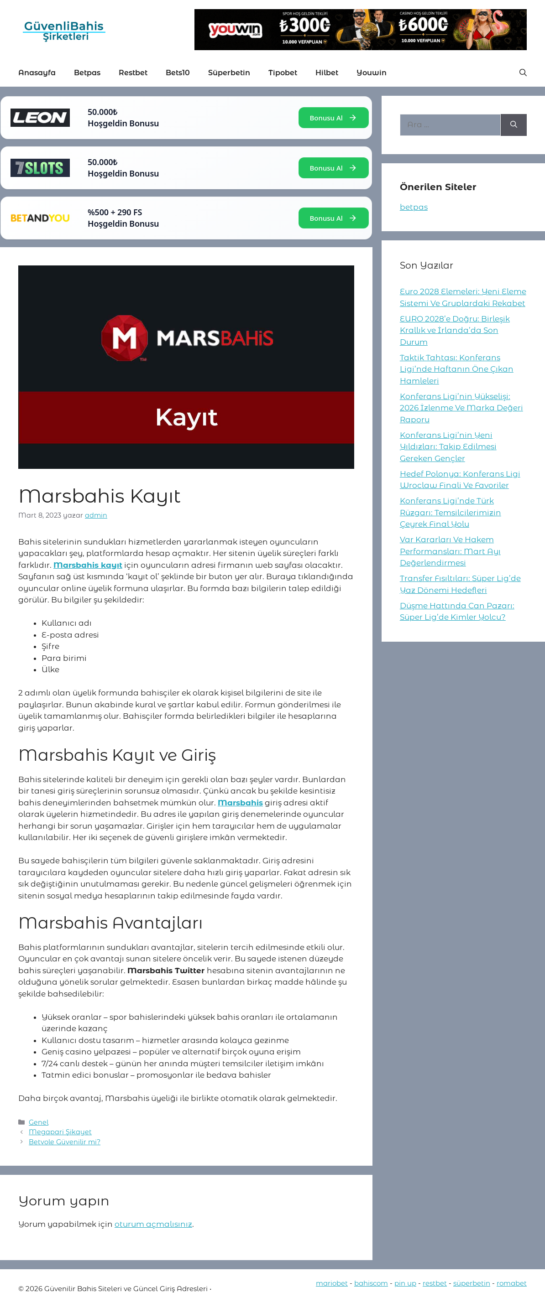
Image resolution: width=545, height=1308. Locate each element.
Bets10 (178, 72)
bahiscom (371, 1283)
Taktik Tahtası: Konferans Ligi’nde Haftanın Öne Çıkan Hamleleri (457, 369)
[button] (523, 73)
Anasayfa (37, 72)
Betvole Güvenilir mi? (64, 1142)
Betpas (87, 72)
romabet (512, 1283)
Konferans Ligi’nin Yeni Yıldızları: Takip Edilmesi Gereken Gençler (448, 447)
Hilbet (326, 72)
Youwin (371, 72)
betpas (414, 207)
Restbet (133, 72)
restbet (435, 1283)
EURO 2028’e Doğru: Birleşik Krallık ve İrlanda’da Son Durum (455, 330)
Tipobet (282, 72)
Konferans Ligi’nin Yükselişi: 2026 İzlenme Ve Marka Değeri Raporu (461, 408)
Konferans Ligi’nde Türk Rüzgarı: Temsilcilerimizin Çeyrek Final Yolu (450, 512)
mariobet (332, 1283)
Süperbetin (229, 72)
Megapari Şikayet (60, 1132)
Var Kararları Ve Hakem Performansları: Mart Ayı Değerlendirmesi (450, 551)
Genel (38, 1122)
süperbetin (471, 1283)
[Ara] (514, 125)
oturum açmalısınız (153, 1224)
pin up (405, 1283)
